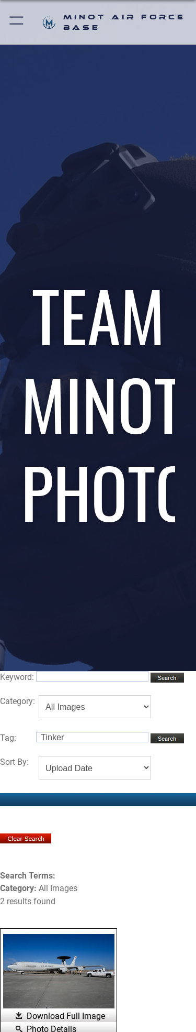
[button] (17, 22)
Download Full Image (66, 1016)
